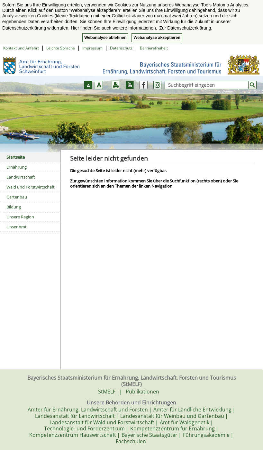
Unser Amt (16, 227)
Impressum (92, 48)
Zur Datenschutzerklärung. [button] (185, 28)
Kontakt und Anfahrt (21, 48)
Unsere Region (20, 217)
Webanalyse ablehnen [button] (105, 37)
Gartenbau (16, 197)
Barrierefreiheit (154, 48)
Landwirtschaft (20, 177)
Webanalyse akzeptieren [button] (156, 37)
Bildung (13, 207)
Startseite (15, 157)
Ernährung (16, 167)
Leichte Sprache (60, 48)
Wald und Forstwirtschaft (30, 187)
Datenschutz (121, 48)
